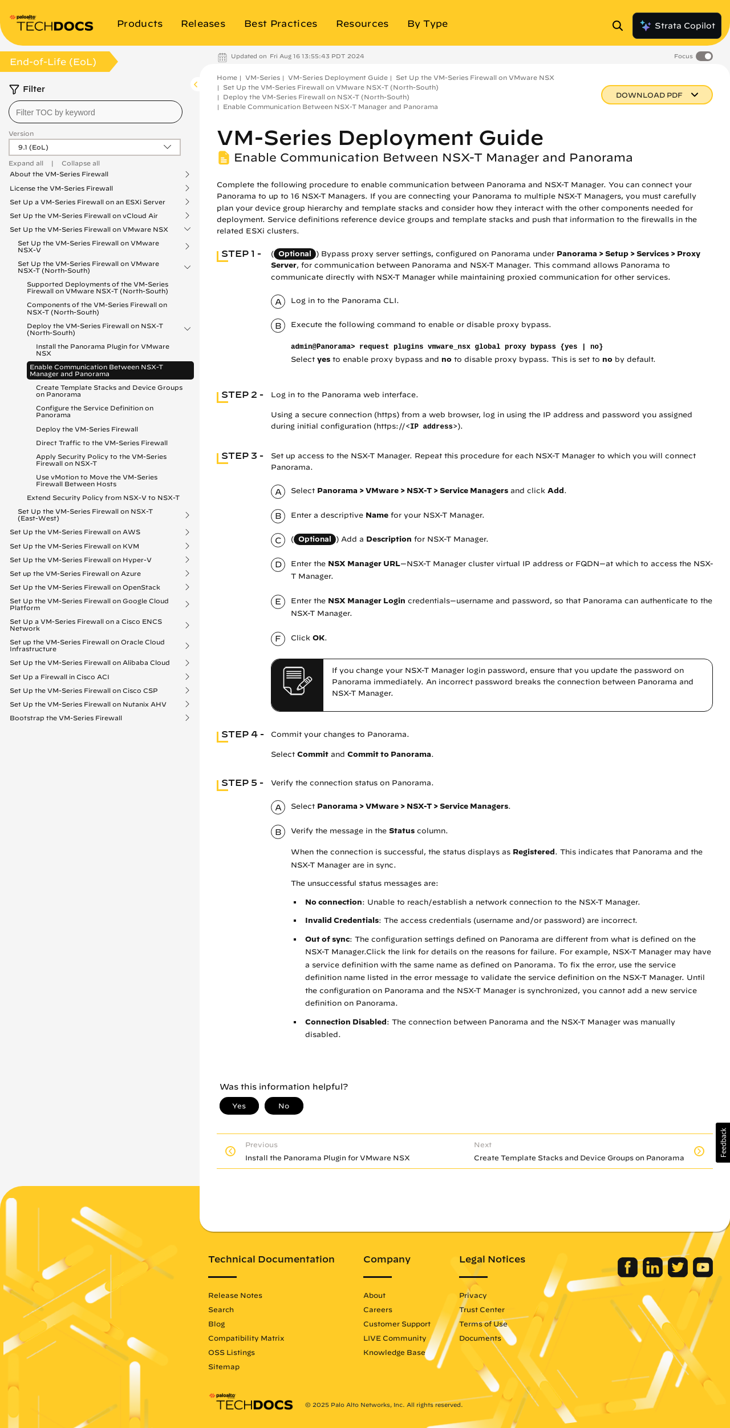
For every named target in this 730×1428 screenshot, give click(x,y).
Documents (480, 1338)
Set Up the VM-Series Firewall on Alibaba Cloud (90, 662)
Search (221, 1309)
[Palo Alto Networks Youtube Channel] (703, 1274)
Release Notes (235, 1295)
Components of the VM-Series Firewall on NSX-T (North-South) (97, 308)
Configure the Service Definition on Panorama (94, 411)
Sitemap (224, 1366)
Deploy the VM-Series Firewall (87, 429)
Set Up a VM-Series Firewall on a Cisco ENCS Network (86, 625)
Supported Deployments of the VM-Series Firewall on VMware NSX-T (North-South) (97, 287)
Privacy (473, 1295)
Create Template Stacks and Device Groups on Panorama (109, 391)
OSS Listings (231, 1352)
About (374, 1295)
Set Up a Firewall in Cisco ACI (60, 676)
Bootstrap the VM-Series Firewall (66, 718)
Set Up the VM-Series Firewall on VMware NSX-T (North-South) (88, 267)
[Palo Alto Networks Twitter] (679, 1274)
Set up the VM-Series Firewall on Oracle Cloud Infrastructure (87, 645)
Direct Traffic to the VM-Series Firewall (102, 442)
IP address (431, 427)
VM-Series (262, 77)
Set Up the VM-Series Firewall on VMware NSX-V (88, 246)
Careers (377, 1309)
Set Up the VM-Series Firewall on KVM (74, 546)
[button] (723, 1143)
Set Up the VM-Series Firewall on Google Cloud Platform (89, 604)
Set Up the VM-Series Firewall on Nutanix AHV (88, 704)
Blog (216, 1324)
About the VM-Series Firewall (59, 174)
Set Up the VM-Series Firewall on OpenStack (85, 587)
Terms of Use (483, 1324)
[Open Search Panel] (621, 26)
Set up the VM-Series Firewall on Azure (75, 573)
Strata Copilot (677, 26)
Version (21, 133)
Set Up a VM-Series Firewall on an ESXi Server (87, 202)
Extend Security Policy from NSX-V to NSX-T (103, 497)
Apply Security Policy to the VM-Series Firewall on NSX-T (101, 460)
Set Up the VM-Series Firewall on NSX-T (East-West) (85, 515)
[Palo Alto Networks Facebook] (629, 1274)
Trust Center (482, 1309)
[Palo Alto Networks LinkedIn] (654, 1274)
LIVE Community (395, 1338)
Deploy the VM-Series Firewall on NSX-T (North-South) (95, 329)
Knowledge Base (394, 1352)
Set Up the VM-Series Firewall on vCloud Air (84, 215)
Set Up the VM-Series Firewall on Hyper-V (81, 559)
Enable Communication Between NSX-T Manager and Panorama (96, 370)
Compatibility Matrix (246, 1338)
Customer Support (397, 1324)
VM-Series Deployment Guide (338, 77)
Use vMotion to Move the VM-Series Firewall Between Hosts (96, 480)
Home (227, 77)
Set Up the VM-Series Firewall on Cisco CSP (84, 690)
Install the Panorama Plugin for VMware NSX (102, 349)
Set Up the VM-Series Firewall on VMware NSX (89, 229)
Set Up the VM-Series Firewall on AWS (75, 532)
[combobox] (95, 111)
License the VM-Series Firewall (61, 188)
